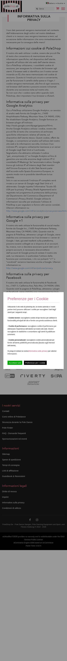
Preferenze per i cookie (35, 363)
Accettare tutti (15, 363)
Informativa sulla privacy (38, 351)
